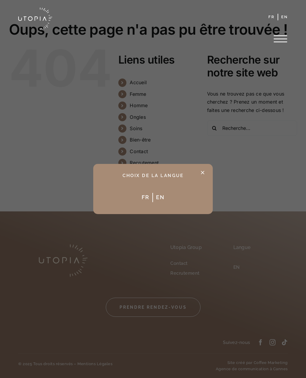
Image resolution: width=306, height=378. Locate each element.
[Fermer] (202, 172)
